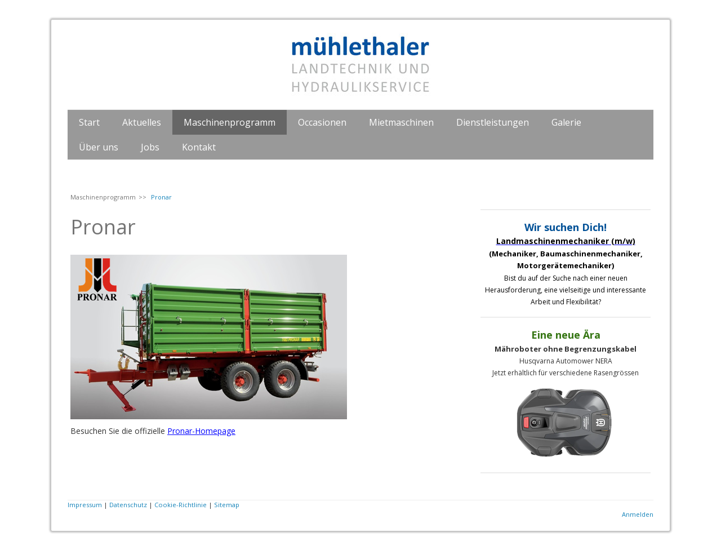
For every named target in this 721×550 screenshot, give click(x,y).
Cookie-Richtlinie (180, 504)
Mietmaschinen (401, 122)
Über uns (98, 147)
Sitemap (226, 504)
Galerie (566, 122)
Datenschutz (128, 504)
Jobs (150, 147)
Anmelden (637, 514)
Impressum (85, 504)
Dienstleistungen (492, 122)
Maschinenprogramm (229, 122)
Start (89, 122)
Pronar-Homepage (201, 430)
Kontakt (199, 147)
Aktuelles (141, 122)
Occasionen (322, 122)
